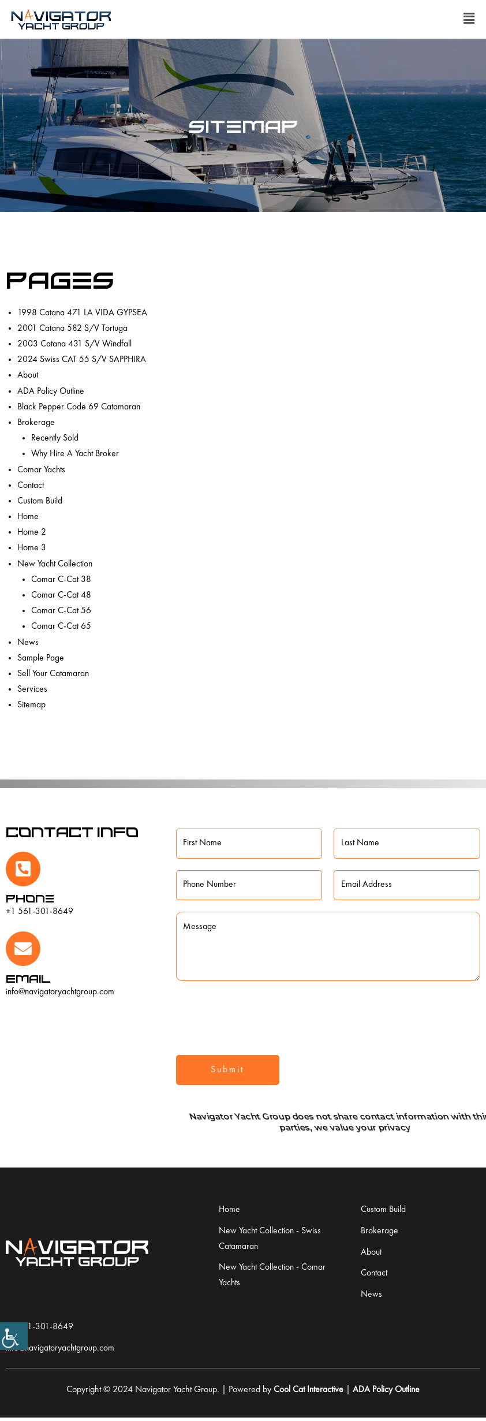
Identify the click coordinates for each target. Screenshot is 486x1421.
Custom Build (39, 501)
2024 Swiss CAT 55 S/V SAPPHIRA (82, 359)
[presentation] (264, 1016)
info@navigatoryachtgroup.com (61, 992)
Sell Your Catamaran (53, 673)
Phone (30, 898)
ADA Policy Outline (51, 391)
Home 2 (32, 532)
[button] (468, 19)
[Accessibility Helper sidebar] (14, 1336)
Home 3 (32, 548)
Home (28, 516)
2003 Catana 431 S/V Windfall (75, 344)
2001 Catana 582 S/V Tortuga (72, 328)
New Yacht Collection (55, 564)
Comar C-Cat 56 (61, 611)
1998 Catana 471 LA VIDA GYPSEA (82, 313)
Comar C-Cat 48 (61, 595)
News (28, 642)
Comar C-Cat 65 (61, 626)
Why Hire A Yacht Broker (76, 453)
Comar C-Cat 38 (61, 579)
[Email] (23, 948)
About (27, 375)
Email (28, 978)
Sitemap (31, 705)
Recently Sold (55, 438)
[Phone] (23, 869)
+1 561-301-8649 (39, 911)
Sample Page (40, 658)
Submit (227, 1071)
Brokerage (36, 422)
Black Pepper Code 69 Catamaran (79, 407)
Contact (30, 485)
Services (32, 689)
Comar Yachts (41, 470)
